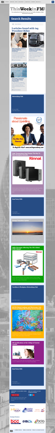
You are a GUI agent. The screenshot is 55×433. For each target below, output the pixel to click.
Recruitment (21, 1)
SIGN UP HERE (15, 395)
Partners (33, 1)
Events (16, 1)
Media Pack (38, 1)
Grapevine (12, 1)
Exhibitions (28, 1)
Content (7, 1)
